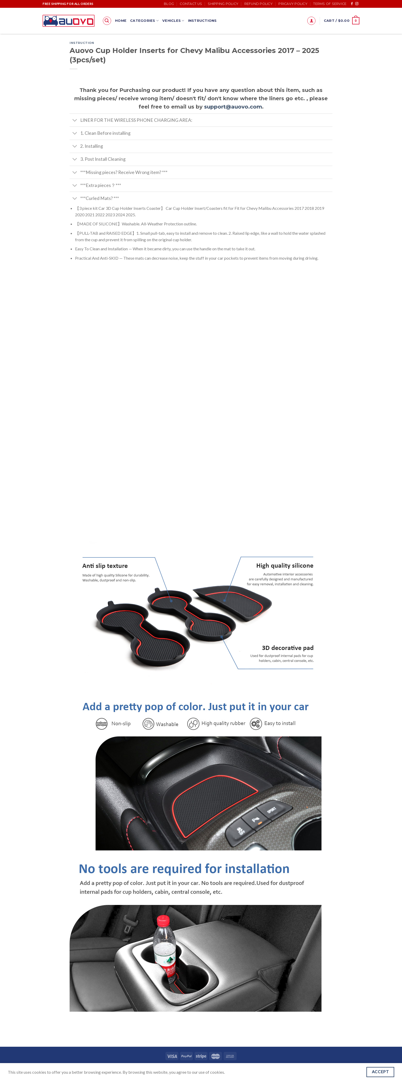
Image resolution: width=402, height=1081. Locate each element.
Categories (144, 20)
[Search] (107, 21)
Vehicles (173, 20)
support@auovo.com (233, 107)
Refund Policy (258, 4)
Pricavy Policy (292, 4)
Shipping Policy (223, 4)
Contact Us (191, 4)
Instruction (82, 43)
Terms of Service (329, 4)
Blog (169, 4)
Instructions (202, 21)
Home (120, 21)
